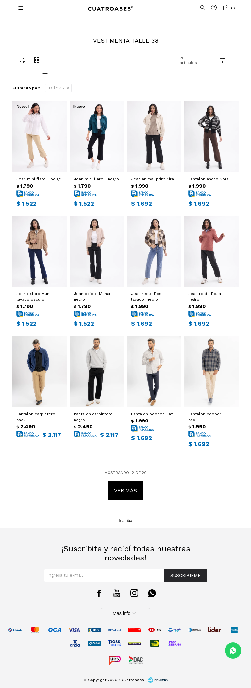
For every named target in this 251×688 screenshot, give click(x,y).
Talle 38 (56, 88)
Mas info (125, 613)
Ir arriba (125, 520)
